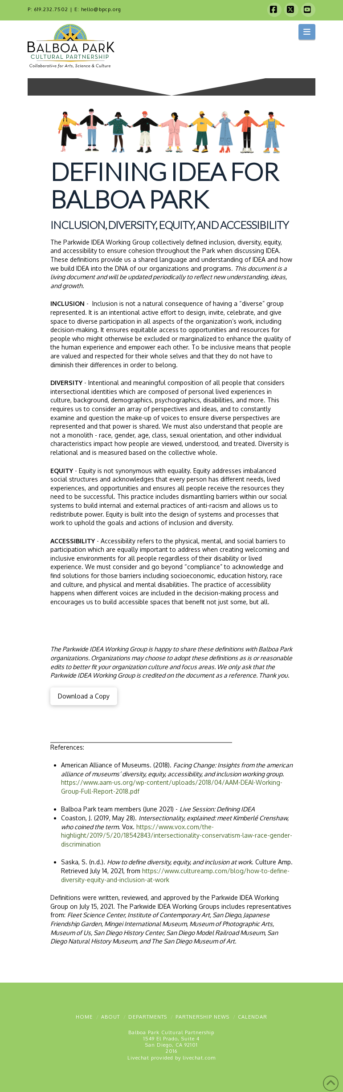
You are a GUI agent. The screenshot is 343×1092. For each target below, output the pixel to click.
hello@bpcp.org (101, 9)
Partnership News (202, 1017)
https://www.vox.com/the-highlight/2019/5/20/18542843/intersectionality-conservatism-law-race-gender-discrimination (176, 835)
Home (84, 1017)
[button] (307, 32)
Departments (147, 1017)
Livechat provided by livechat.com (171, 1058)
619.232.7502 (51, 9)
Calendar (252, 1017)
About (110, 1017)
